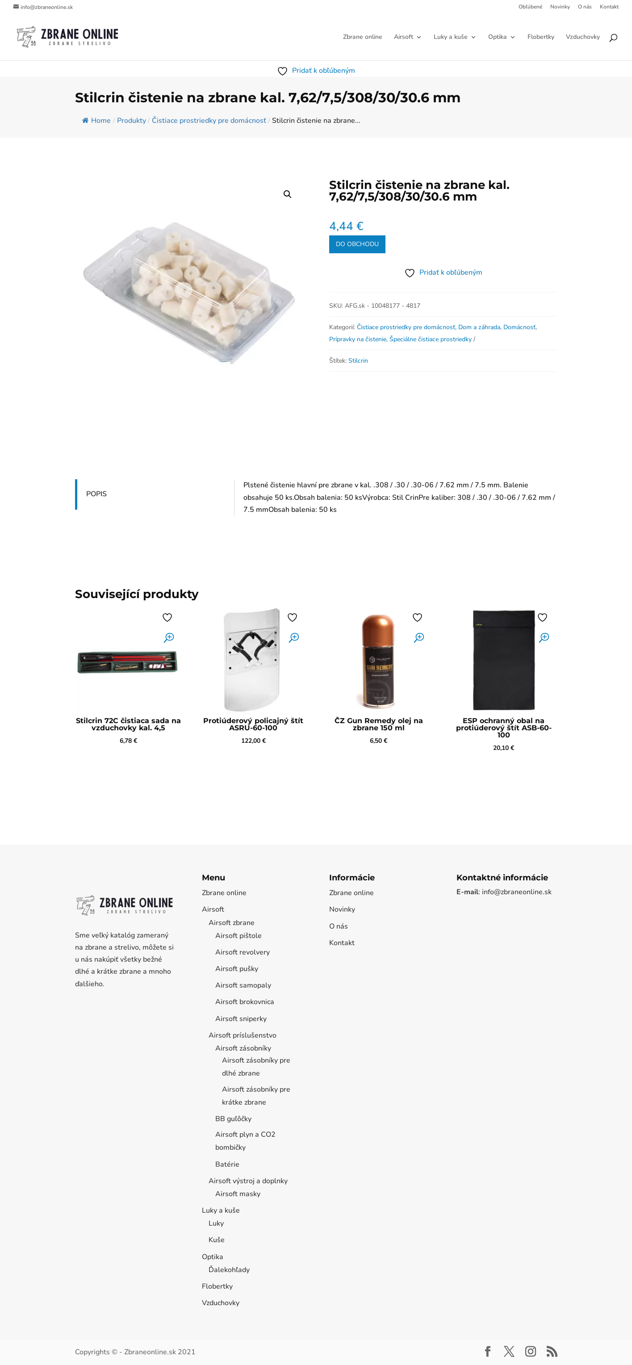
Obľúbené (530, 7)
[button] (288, 194)
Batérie (227, 1164)
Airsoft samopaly (243, 985)
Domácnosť (519, 327)
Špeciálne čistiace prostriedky (430, 339)
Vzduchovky (583, 37)
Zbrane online (362, 37)
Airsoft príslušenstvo (242, 1035)
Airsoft (403, 37)
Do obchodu (357, 244)
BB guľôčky (233, 1119)
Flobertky (540, 37)
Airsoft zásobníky (243, 1048)
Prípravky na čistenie (357, 339)
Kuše (217, 1240)
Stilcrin (358, 360)
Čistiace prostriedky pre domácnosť (406, 327)
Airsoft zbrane (232, 923)
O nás (585, 7)
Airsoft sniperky (241, 1019)
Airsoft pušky (236, 969)
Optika (497, 37)
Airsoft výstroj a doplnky (248, 1181)
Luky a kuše (451, 37)
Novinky (560, 7)
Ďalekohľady (229, 1270)
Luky (216, 1223)
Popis (96, 494)
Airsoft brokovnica (244, 1002)
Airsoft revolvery (242, 952)
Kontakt (609, 7)
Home (96, 121)
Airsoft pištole (238, 936)
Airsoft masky (237, 1194)
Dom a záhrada (479, 327)
